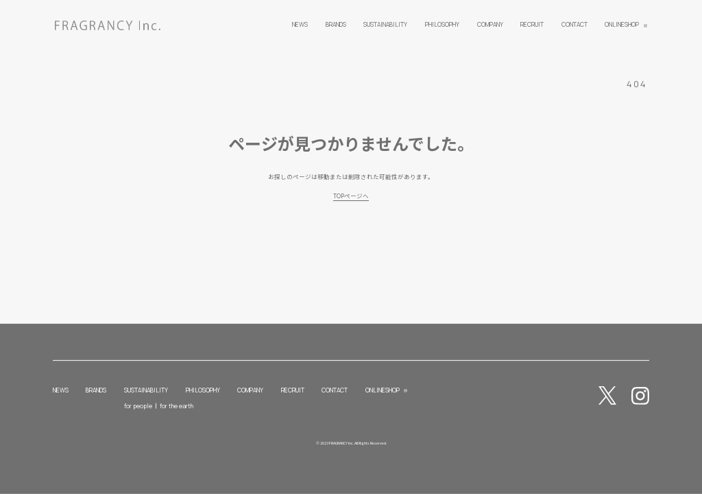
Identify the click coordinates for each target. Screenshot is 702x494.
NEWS (61, 390)
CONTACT (335, 390)
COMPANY (250, 390)
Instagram (640, 395)
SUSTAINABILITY (146, 390)
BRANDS (96, 390)
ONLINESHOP (382, 390)
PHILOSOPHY (203, 390)
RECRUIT (292, 390)
